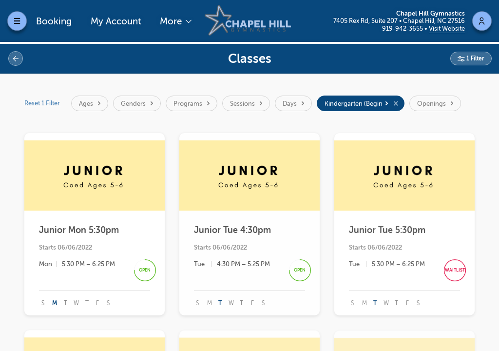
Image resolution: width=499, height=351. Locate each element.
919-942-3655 (403, 28)
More (172, 21)
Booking (54, 21)
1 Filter (474, 58)
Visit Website (447, 28)
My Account (116, 21)
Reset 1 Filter (43, 103)
